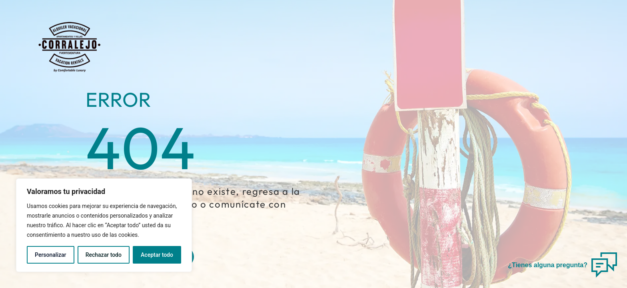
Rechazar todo (104, 255)
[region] (104, 225)
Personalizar (50, 255)
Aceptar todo (157, 255)
